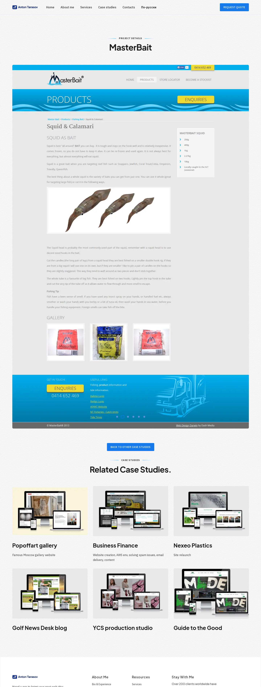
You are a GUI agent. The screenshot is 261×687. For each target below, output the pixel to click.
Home (50, 7)
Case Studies (99, 651)
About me (67, 7)
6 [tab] (143, 370)
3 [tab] (127, 370)
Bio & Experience (101, 638)
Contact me (19, 684)
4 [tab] (132, 370)
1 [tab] (116, 370)
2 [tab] (121, 370)
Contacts (129, 7)
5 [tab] (138, 370)
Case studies (107, 7)
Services (86, 7)
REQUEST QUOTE (234, 7)
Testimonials (99, 644)
